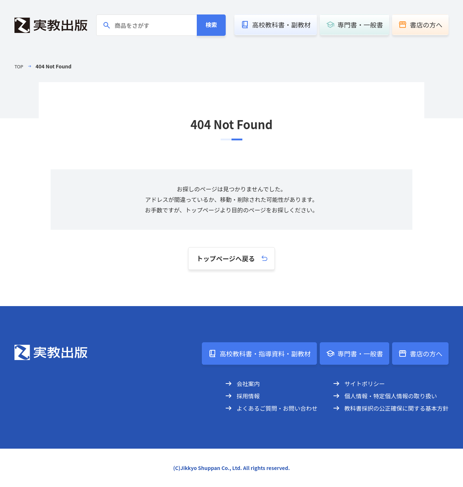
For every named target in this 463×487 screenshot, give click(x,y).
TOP (19, 66)
